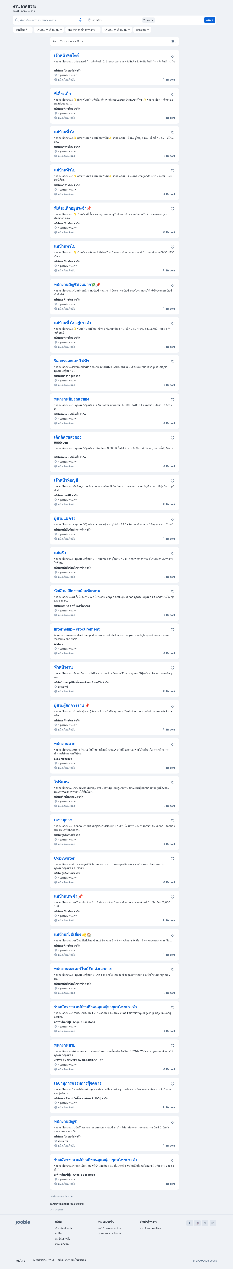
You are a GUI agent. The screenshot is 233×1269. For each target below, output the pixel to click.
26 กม (148, 20)
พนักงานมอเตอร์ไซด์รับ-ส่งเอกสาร (83, 969)
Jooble (213, 1260)
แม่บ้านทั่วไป (64, 132)
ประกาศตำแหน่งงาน (109, 1233)
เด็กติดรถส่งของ (67, 437)
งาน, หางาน (62, 1243)
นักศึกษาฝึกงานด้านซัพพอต (77, 591)
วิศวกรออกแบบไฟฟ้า (71, 361)
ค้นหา (209, 20)
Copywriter (64, 858)
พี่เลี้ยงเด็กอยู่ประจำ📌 (72, 208)
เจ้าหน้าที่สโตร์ (66, 55)
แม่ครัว (60, 552)
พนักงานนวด (65, 743)
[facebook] (189, 1223)
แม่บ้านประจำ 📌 (68, 896)
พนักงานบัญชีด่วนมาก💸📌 (77, 284)
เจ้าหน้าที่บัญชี (66, 480)
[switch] (173, 41)
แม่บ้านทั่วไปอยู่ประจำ (72, 322)
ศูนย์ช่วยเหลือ (62, 1238)
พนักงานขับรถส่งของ (71, 399)
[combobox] (22, 1260)
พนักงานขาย (64, 1045)
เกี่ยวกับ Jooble (63, 1228)
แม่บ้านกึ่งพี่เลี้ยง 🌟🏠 (73, 934)
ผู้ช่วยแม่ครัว (64, 518)
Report (168, 79)
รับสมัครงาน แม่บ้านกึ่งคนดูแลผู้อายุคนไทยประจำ (95, 1007)
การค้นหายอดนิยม (150, 1228)
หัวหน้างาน (63, 667)
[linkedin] (213, 1223)
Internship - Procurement (77, 629)
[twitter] (205, 1223)
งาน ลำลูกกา (56, 1209)
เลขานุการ (63, 820)
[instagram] (197, 1223)
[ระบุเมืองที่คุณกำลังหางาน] (120, 20)
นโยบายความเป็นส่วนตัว (72, 1260)
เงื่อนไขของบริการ (43, 1260)
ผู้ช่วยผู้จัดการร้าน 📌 (71, 705)
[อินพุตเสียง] (80, 20)
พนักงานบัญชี (65, 1121)
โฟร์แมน (61, 782)
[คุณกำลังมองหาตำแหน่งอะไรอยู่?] (48, 20)
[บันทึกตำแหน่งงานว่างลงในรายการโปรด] (172, 56)
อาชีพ (58, 1233)
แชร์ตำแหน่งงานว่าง (109, 1228)
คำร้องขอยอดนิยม (62, 1196)
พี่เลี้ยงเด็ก (62, 93)
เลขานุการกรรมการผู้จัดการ (77, 1083)
